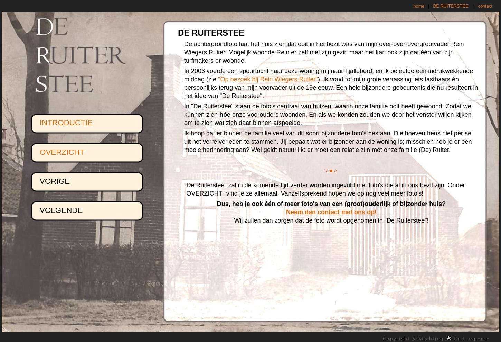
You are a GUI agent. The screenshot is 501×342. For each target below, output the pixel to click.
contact (485, 6)
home (418, 6)
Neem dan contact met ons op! (331, 212)
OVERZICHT (62, 152)
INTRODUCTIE (66, 122)
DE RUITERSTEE (450, 6)
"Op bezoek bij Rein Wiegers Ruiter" (268, 79)
